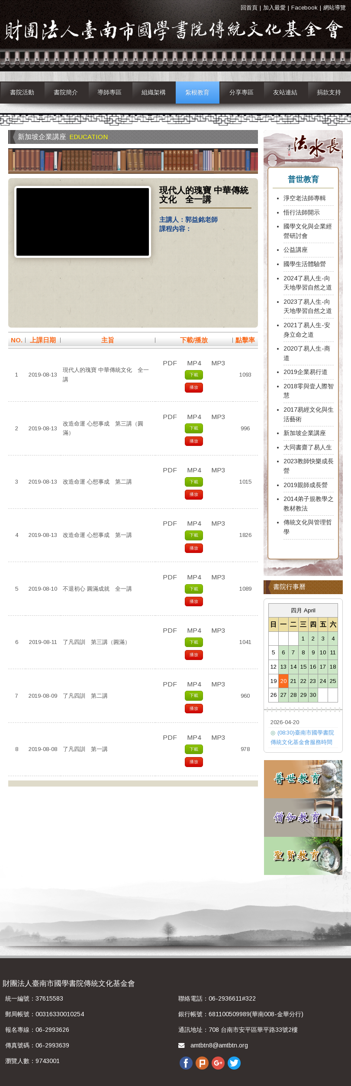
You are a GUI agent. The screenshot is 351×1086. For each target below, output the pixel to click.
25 (333, 681)
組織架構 (154, 92)
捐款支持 (329, 92)
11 (333, 652)
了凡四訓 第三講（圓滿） (96, 642)
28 (293, 695)
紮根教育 (197, 92)
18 (333, 666)
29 (303, 695)
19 (273, 681)
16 (313, 666)
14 (293, 666)
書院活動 (22, 92)
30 (313, 695)
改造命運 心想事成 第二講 (97, 481)
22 (303, 681)
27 (283, 695)
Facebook (304, 7)
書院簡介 (66, 92)
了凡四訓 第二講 (85, 696)
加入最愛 (274, 7)
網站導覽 (334, 7)
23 (313, 681)
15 (303, 666)
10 (323, 652)
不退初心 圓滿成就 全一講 (97, 588)
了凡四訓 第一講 (85, 749)
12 (273, 666)
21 (293, 681)
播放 (194, 387)
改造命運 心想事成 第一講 (97, 535)
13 (283, 666)
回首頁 (249, 7)
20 (283, 681)
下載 (194, 374)
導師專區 (109, 92)
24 (323, 681)
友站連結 (285, 92)
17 (323, 666)
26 (273, 695)
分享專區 (241, 92)
